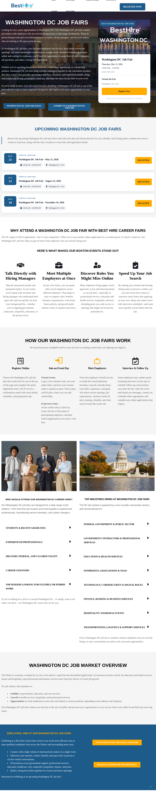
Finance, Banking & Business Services (108, 599)
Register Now (124, 91)
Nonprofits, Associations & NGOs (105, 570)
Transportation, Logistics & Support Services (114, 627)
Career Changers (17, 570)
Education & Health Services (103, 556)
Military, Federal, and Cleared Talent (31, 556)
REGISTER (143, 160)
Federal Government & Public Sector (109, 524)
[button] (39, 527)
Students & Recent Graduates (26, 528)
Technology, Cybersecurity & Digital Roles (113, 585)
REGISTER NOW (132, 6)
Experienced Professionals (24, 542)
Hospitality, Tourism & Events (104, 613)
